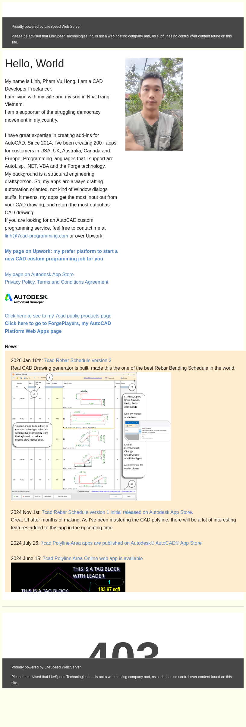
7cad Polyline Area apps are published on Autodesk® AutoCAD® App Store (121, 543)
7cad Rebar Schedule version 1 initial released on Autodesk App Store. (117, 512)
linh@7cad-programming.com (36, 235)
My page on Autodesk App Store (39, 274)
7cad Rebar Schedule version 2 (77, 360)
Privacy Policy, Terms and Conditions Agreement (57, 282)
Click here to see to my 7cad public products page (58, 315)
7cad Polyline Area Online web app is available (93, 558)
